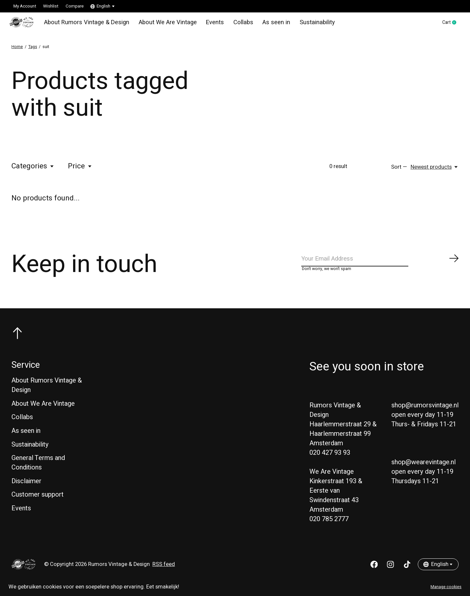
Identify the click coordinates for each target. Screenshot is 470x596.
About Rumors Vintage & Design (86, 24)
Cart (448, 24)
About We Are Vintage (162, 24)
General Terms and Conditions (38, 470)
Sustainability (304, 24)
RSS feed (163, 572)
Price (80, 170)
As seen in (266, 24)
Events (207, 24)
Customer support (37, 502)
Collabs (234, 24)
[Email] (380, 264)
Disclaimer (26, 488)
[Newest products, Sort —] (435, 171)
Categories (33, 170)
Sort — (399, 171)
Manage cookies (446, 587)
